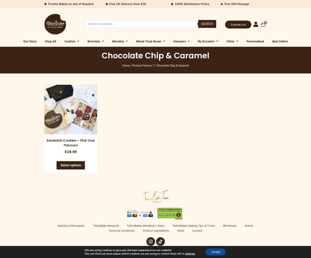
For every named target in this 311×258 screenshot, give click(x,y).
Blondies (120, 41)
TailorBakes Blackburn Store (145, 226)
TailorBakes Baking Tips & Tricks (194, 226)
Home (126, 65)
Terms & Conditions (121, 231)
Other (232, 41)
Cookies (71, 41)
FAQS (181, 231)
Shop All (50, 41)
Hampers (181, 41)
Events (250, 226)
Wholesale (230, 226)
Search (207, 24)
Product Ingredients (156, 231)
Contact (198, 231)
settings (189, 253)
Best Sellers (280, 41)
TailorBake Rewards (105, 226)
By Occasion (208, 41)
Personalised (255, 41)
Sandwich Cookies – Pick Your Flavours (70, 143)
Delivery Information (70, 226)
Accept (215, 252)
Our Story (29, 41)
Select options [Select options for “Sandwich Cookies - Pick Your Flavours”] (70, 165)
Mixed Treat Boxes (150, 41)
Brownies (95, 41)
